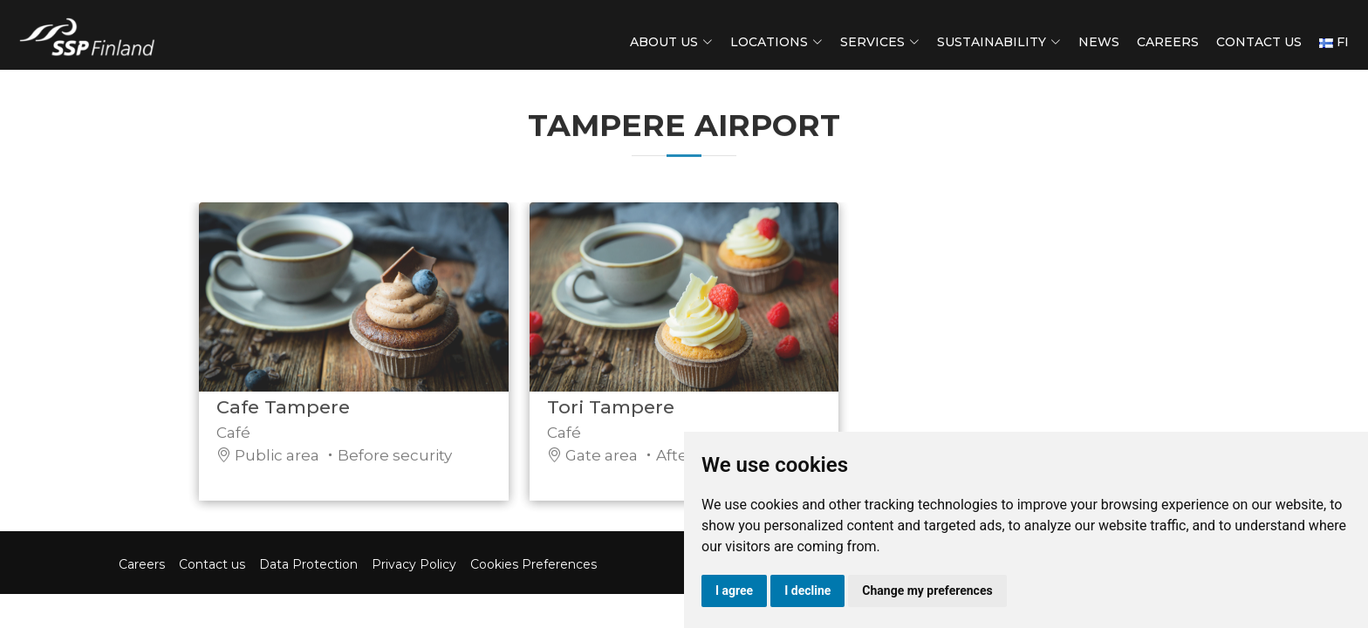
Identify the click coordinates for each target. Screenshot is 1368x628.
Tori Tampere (610, 416)
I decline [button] (807, 590)
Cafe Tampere (283, 416)
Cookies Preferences (533, 564)
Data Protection (308, 564)
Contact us (1259, 42)
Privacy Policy (414, 564)
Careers (1168, 42)
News (1098, 42)
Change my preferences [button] (927, 590)
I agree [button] (734, 590)
